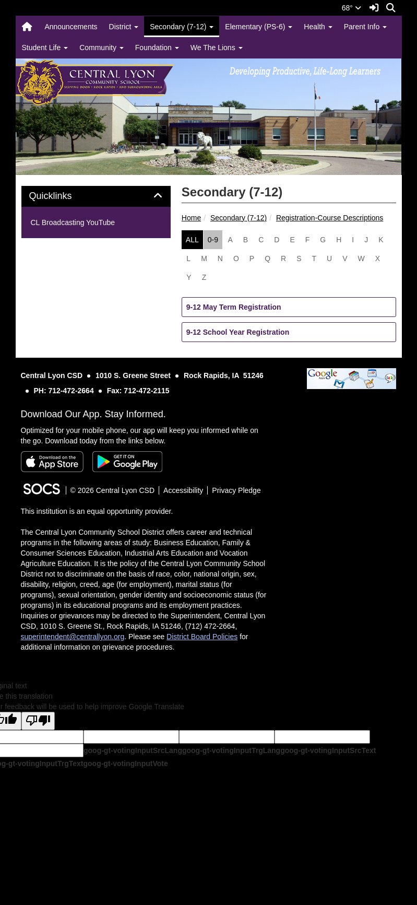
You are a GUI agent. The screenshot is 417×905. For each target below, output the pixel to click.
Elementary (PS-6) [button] (258, 26)
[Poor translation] (38, 721)
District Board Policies (201, 636)
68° (351, 8)
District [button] (124, 26)
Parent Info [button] (365, 26)
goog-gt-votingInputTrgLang (231, 750)
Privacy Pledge (236, 490)
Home (191, 218)
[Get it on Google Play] (127, 461)
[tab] (96, 196)
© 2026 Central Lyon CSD (112, 490)
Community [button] (101, 47)
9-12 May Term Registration (233, 307)
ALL (192, 240)
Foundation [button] (157, 47)
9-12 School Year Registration (237, 332)
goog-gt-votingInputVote (125, 763)
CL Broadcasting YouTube (73, 222)
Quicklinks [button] (62, 196)
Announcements (70, 26)
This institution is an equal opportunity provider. (97, 511)
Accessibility (183, 490)
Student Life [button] (45, 47)
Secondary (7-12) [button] (181, 26)
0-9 (213, 240)
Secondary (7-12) (238, 218)
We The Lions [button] (216, 47)
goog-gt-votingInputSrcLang (133, 750)
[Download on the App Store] (52, 461)
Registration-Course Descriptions (329, 218)
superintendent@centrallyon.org (73, 636)
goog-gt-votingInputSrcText (328, 750)
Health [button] (318, 26)
